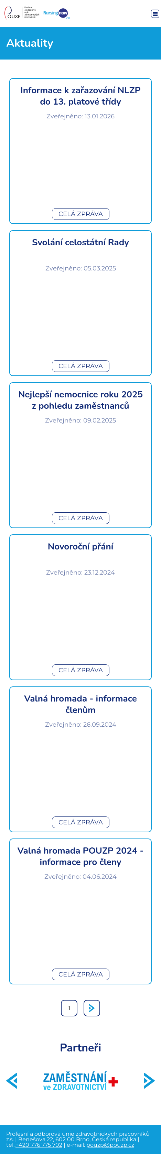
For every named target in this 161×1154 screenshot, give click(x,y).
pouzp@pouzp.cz (110, 1145)
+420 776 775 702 (38, 1145)
